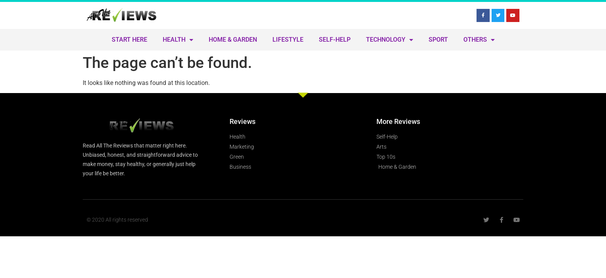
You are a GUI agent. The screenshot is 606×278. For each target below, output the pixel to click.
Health (178, 40)
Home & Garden (233, 39)
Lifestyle (287, 39)
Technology (389, 40)
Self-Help (335, 39)
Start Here (129, 39)
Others (479, 40)
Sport (438, 39)
